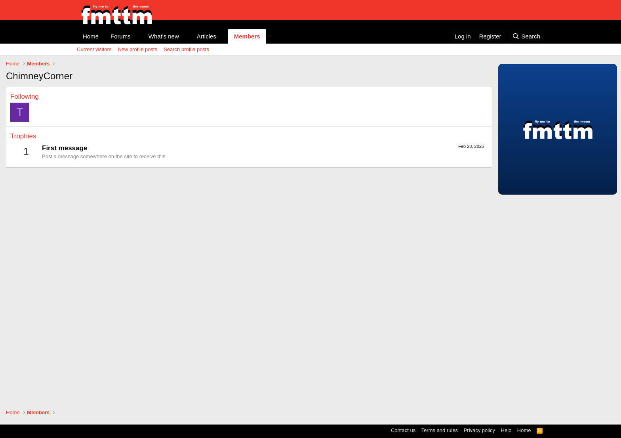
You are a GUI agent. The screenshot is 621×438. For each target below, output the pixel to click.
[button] (137, 36)
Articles (206, 36)
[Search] (526, 36)
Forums (120, 36)
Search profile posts (186, 49)
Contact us (403, 430)
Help (506, 430)
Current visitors (94, 49)
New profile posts (137, 49)
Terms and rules (439, 430)
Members (247, 36)
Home (91, 36)
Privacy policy (479, 430)
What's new (164, 36)
